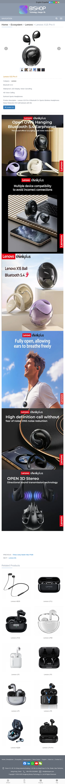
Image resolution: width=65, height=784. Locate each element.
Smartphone (9, 759)
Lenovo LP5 (15, 711)
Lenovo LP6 (48, 711)
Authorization (27, 759)
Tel (24, 781)
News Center (36, 759)
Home (5, 24)
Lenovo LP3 (48, 674)
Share (8, 781)
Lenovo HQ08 (15, 748)
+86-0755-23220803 (32, 771)
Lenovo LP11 (47, 601)
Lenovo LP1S (15, 638)
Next (59, 48)
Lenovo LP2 (15, 674)
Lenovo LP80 (47, 638)
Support (44, 759)
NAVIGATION (7, 18)
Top (57, 781)
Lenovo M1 (12, 558)
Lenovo (29, 24)
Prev (6, 48)
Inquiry (41, 781)
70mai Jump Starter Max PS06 (23, 555)
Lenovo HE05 (15, 601)
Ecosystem (16, 24)
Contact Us (9, 107)
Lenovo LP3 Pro (48, 748)
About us (50, 759)
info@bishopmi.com (48, 771)
